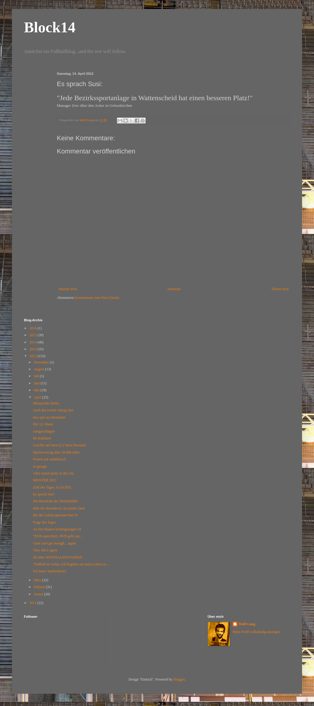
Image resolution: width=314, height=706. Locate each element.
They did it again (45, 550)
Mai (37, 390)
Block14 (49, 27)
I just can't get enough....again (54, 543)
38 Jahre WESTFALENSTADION (57, 557)
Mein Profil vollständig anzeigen (256, 632)
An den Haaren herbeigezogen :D (57, 529)
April (38, 397)
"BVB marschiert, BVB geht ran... (57, 536)
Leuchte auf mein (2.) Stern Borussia (59, 445)
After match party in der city (53, 473)
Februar (40, 587)
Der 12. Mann (43, 424)
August (39, 369)
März (38, 580)
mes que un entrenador (49, 417)
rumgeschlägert (44, 431)
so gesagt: (40, 466)
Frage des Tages (44, 522)
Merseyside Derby (46, 403)
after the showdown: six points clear (59, 508)
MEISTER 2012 (44, 480)
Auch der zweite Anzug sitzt (53, 410)
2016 (34, 328)
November (42, 362)
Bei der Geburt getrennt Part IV (55, 515)
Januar (39, 594)
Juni (37, 383)
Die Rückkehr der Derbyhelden (55, 501)
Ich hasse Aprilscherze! (49, 571)
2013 (34, 349)
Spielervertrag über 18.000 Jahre (56, 452)
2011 (34, 603)
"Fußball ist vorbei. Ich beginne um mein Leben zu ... (71, 564)
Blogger (179, 679)
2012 (34, 356)
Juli (37, 376)
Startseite (174, 289)
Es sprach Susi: (44, 494)
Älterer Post (280, 289)
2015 (34, 335)
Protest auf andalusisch (49, 459)
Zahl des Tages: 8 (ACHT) (52, 487)
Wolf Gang (247, 624)
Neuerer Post (67, 289)
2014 (34, 342)
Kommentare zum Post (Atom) (97, 298)
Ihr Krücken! (42, 438)
